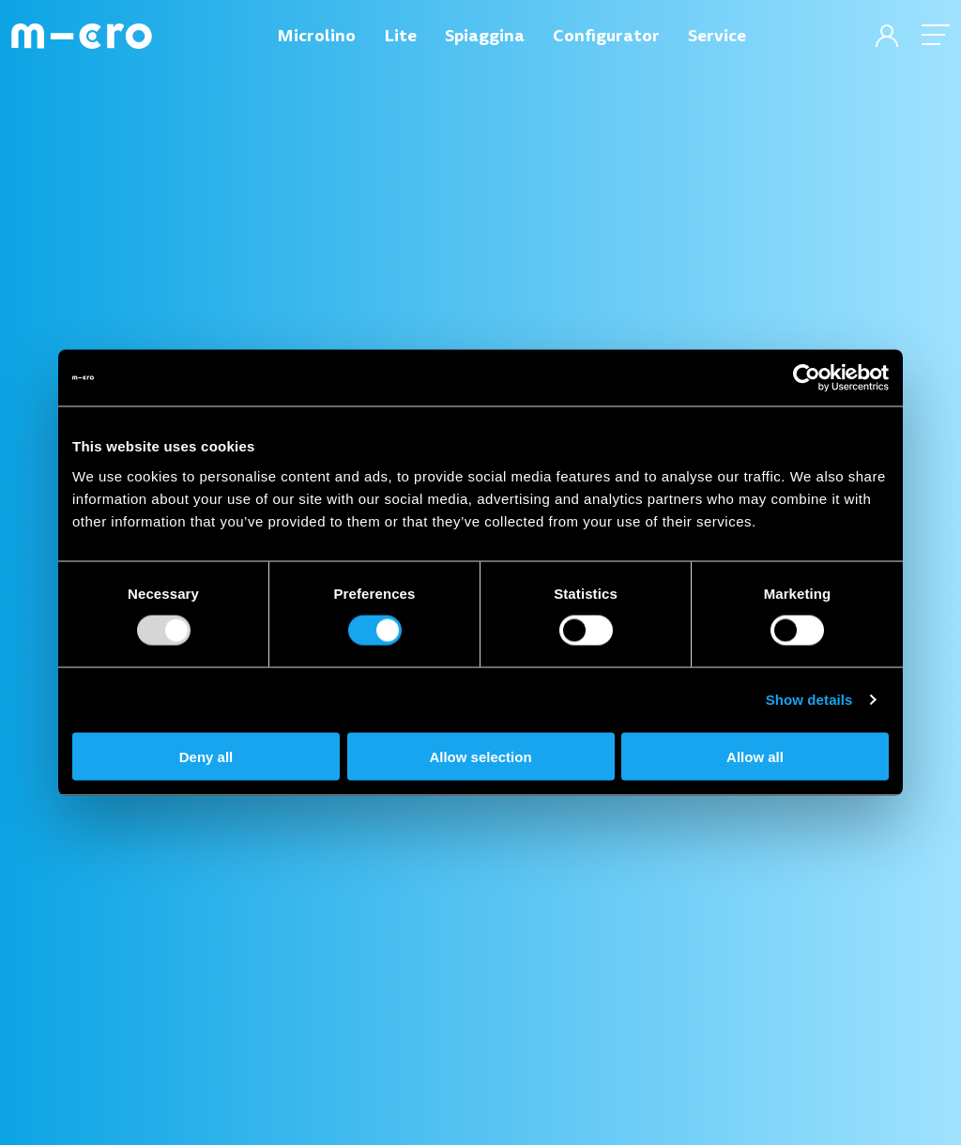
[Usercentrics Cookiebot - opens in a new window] (807, 378)
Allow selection (480, 756)
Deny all (206, 756)
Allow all (755, 756)
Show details (809, 700)
